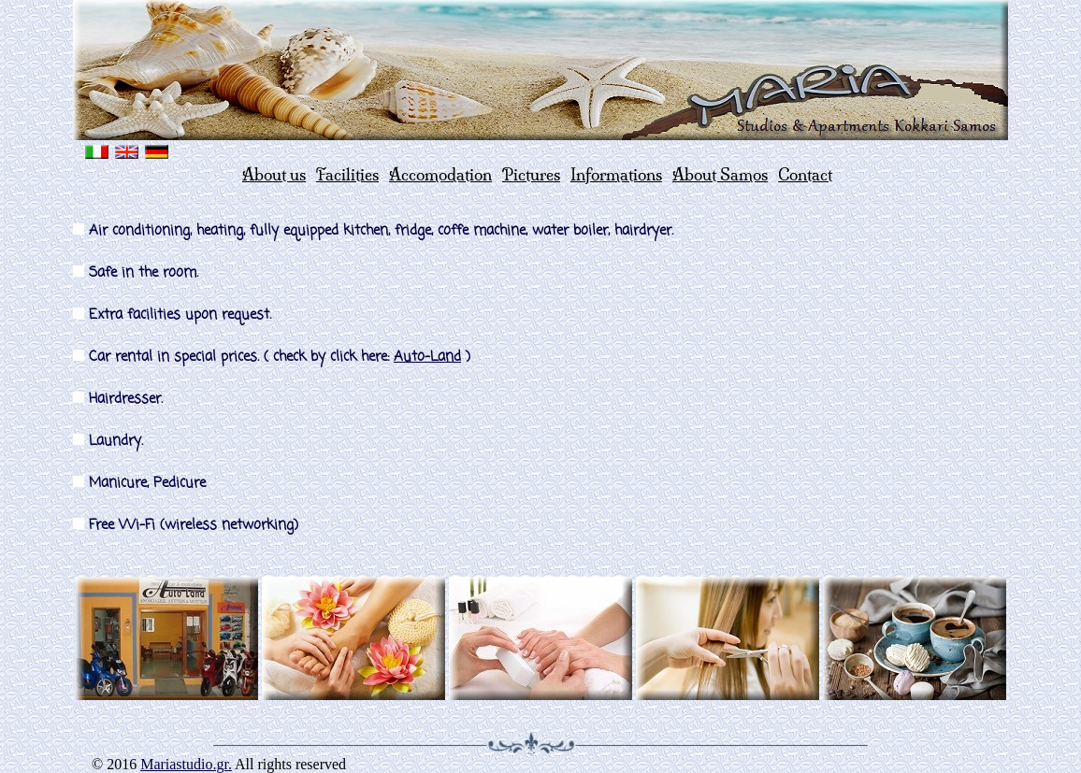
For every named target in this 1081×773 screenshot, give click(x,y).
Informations (616, 174)
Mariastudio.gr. (186, 764)
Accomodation (440, 174)
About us (274, 174)
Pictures (531, 174)
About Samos (720, 174)
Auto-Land (427, 357)
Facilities (347, 174)
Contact (805, 174)
